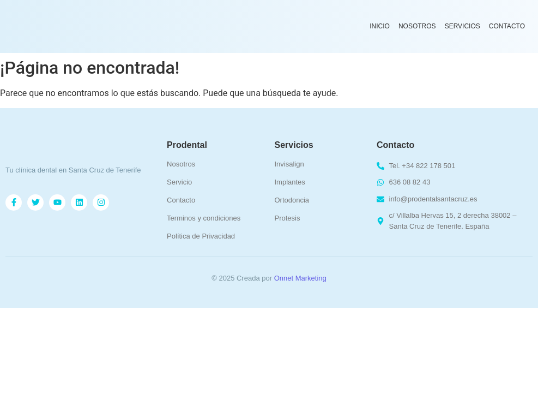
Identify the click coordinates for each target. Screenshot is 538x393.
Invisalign (289, 164)
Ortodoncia (291, 200)
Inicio (380, 26)
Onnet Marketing (300, 278)
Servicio (179, 182)
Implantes (289, 182)
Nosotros (417, 26)
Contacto (507, 26)
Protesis (287, 218)
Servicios (462, 26)
